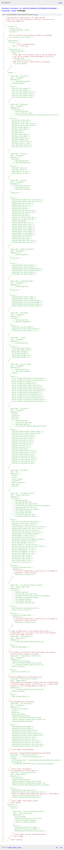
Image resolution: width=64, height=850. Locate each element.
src (20, 8)
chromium (5, 8)
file (35, 14)
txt (57, 847)
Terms (19, 847)
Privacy (14, 847)
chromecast (6, 11)
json (61, 847)
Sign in (60, 2)
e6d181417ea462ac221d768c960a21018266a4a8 (39, 8)
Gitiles (10, 847)
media (14, 11)
